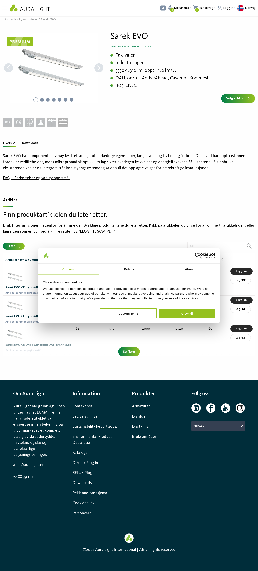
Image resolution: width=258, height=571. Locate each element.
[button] (53, 68)
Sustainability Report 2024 (95, 427)
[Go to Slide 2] (42, 100)
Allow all (187, 313)
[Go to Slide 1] (35, 99)
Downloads (30, 143)
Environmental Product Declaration (92, 440)
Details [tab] (129, 269)
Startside (10, 19)
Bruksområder (144, 437)
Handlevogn (207, 8)
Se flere (129, 352)
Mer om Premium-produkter (130, 46)
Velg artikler (238, 98)
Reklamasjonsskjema (90, 493)
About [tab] (189, 269)
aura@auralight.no (28, 465)
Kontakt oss (82, 406)
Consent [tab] (68, 269)
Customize (129, 313)
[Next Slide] (98, 68)
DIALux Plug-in (85, 463)
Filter (14, 246)
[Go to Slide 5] (60, 100)
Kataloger (81, 453)
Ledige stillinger (86, 417)
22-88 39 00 (23, 477)
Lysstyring (140, 427)
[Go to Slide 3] (48, 100)
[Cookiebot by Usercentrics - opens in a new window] (197, 256)
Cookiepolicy (83, 503)
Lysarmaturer (28, 19)
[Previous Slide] (8, 68)
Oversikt (9, 143)
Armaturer (141, 406)
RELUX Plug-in (84, 473)
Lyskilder (139, 417)
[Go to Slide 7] (72, 100)
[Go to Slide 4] (54, 100)
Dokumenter (182, 8)
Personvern (82, 513)
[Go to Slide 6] (66, 100)
